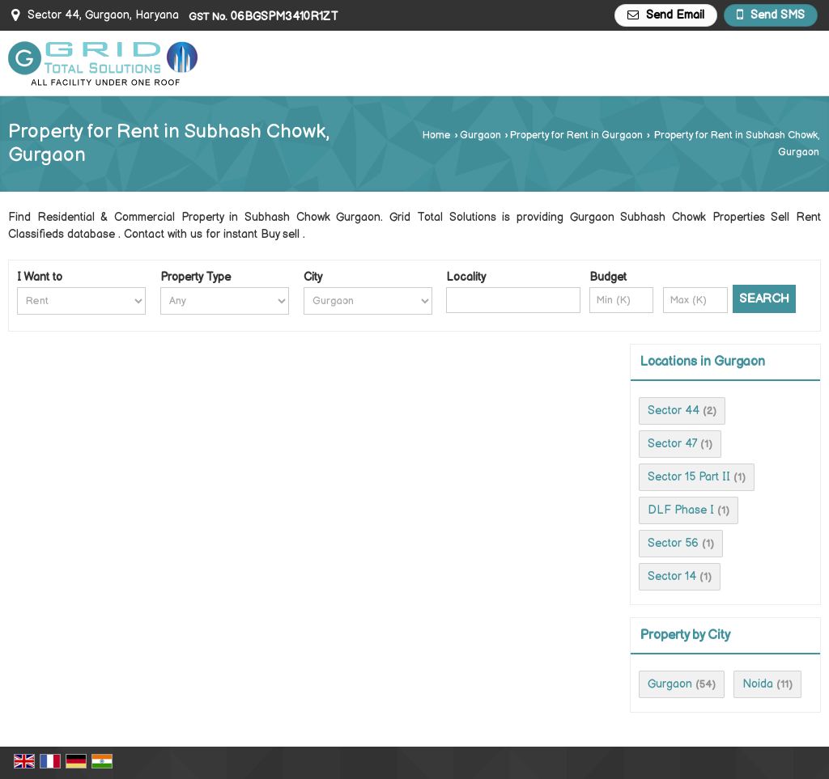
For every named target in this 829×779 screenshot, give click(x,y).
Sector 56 (673, 543)
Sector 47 (672, 444)
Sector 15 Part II (689, 477)
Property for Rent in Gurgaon (576, 135)
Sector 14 (672, 576)
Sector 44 (673, 410)
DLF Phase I (681, 510)
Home (436, 135)
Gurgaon (480, 135)
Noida (757, 684)
